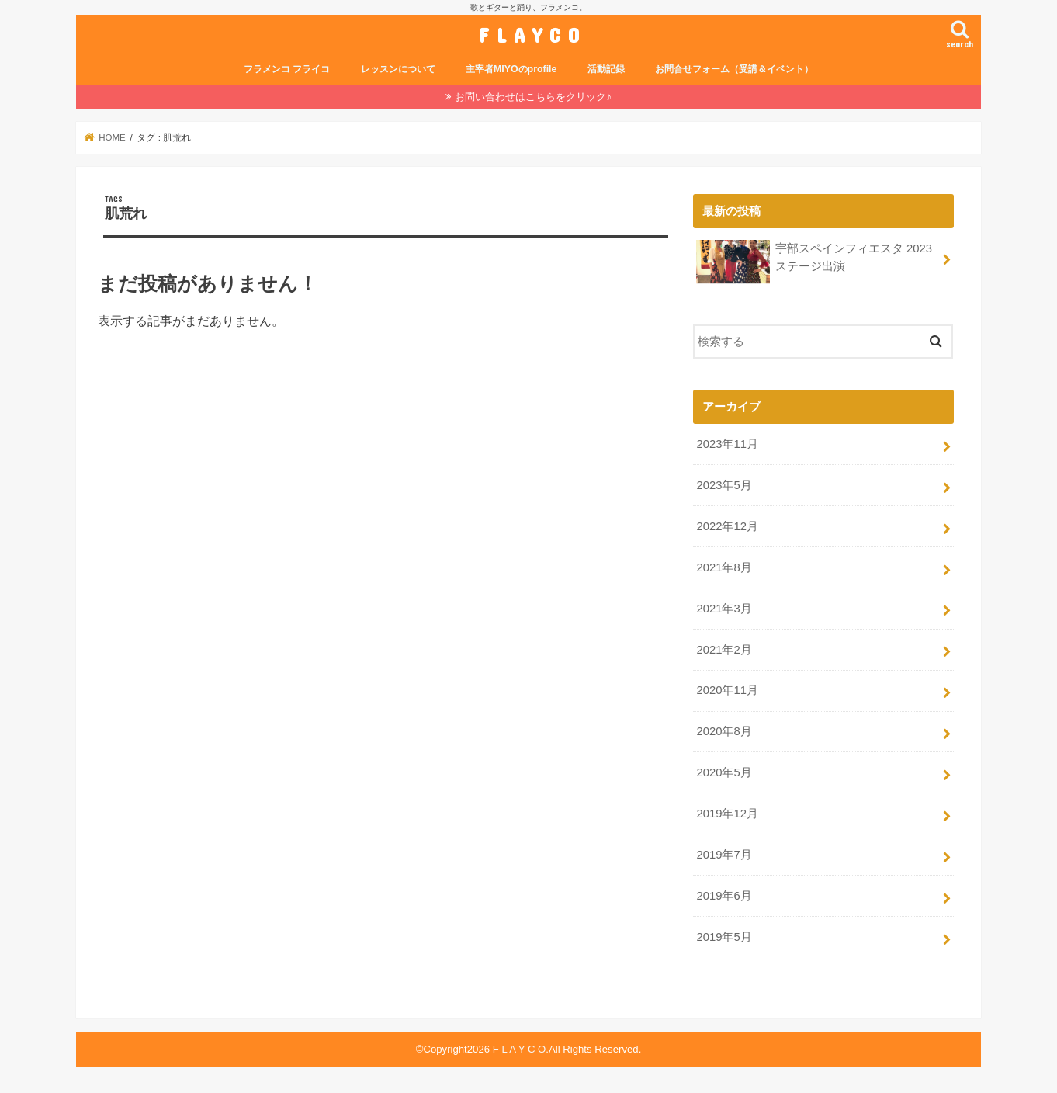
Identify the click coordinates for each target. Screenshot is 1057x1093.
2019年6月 (723, 896)
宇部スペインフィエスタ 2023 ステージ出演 (814, 261)
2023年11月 (726, 444)
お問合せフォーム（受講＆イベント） (734, 69)
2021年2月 (723, 650)
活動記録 (606, 69)
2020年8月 (723, 731)
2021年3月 (723, 608)
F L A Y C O (529, 35)
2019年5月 (723, 937)
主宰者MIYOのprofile (511, 69)
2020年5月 (723, 772)
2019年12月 (726, 813)
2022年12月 (726, 526)
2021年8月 (723, 567)
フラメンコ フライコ (287, 69)
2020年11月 (726, 690)
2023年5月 (723, 485)
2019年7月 (723, 854)
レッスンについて (398, 69)
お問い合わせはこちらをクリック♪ (533, 96)
